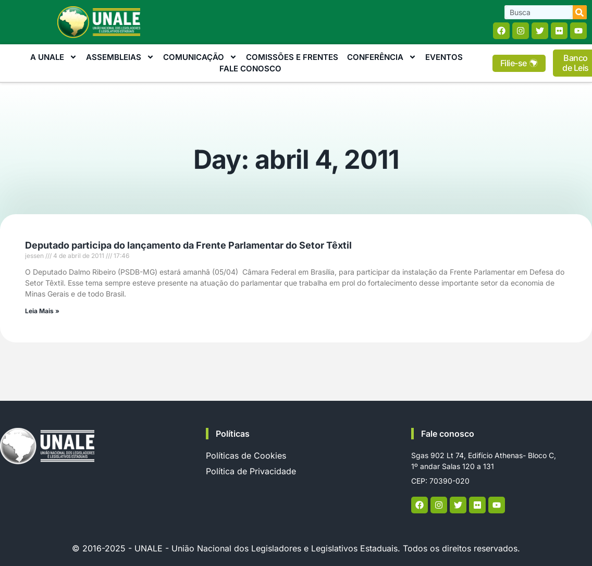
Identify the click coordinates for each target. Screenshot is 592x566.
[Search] (580, 12)
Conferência (381, 58)
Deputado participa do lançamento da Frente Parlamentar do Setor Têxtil (188, 245)
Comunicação (200, 58)
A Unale (53, 58)
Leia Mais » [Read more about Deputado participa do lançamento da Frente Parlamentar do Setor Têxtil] (42, 311)
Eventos (444, 57)
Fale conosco (447, 433)
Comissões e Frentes (292, 57)
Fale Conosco (250, 68)
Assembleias (120, 58)
